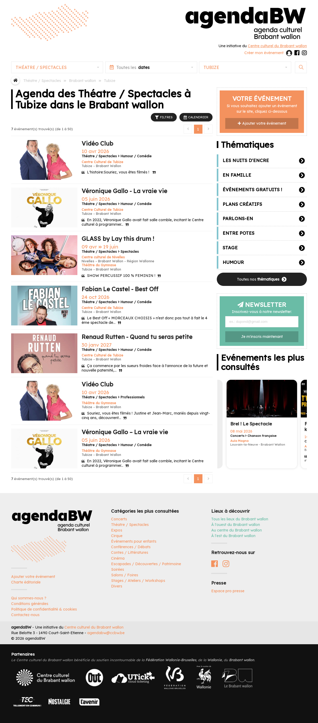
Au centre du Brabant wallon (236, 530)
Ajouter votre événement (262, 123)
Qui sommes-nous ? (28, 598)
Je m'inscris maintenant (262, 336)
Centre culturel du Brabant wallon (93, 627)
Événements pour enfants (133, 541)
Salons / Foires (124, 575)
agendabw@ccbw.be (106, 632)
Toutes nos (262, 279)
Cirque (116, 535)
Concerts (119, 519)
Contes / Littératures (129, 552)
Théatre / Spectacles (130, 524)
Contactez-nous (25, 614)
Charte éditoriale (26, 582)
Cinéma (118, 558)
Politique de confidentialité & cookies (44, 609)
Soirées (117, 569)
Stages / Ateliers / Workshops (138, 580)
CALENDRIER (196, 117)
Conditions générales (29, 603)
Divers (116, 586)
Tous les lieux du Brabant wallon (239, 519)
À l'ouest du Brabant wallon (235, 524)
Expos (116, 530)
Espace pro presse (227, 591)
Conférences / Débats (131, 547)
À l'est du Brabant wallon (233, 535)
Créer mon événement (264, 52)
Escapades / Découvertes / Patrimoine (146, 563)
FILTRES (164, 117)
